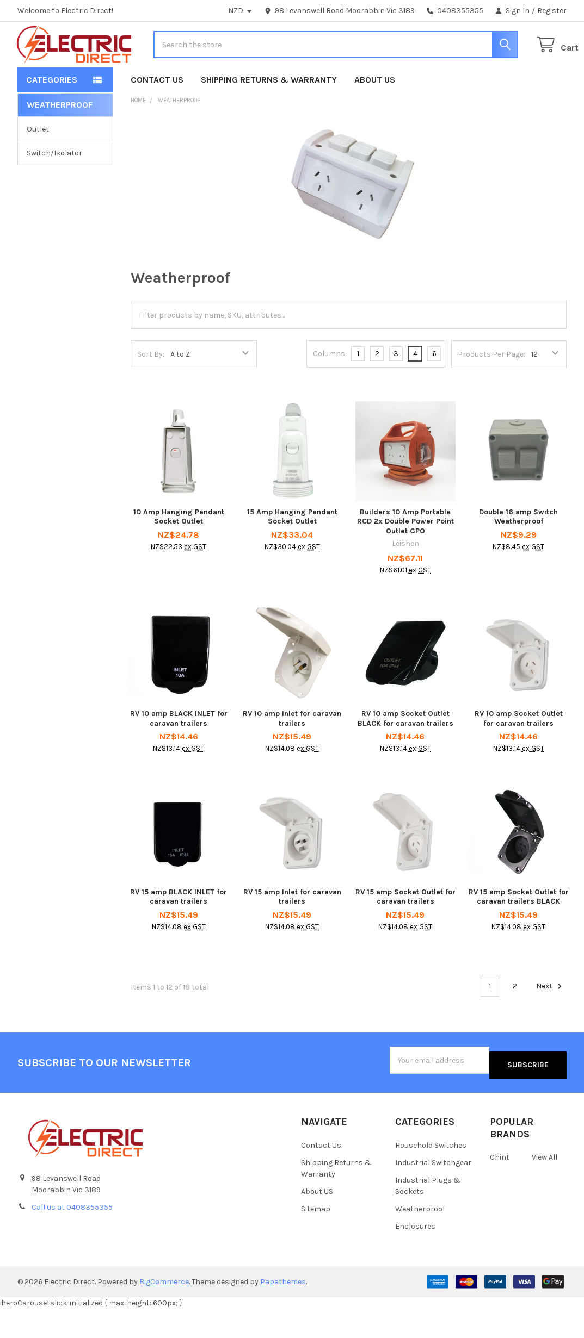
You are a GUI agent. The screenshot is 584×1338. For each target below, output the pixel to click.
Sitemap (315, 1238)
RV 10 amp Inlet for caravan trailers (292, 753)
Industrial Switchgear (433, 1192)
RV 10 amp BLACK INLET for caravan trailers (179, 753)
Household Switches (430, 1175)
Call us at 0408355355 (72, 1237)
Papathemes (283, 1311)
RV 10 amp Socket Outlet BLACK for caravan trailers (405, 753)
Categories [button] (51, 114)
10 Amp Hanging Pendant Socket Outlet (178, 551)
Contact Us (157, 114)
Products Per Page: (491, 389)
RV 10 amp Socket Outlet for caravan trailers (519, 753)
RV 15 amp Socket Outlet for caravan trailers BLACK (519, 931)
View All (544, 1187)
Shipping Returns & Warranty (269, 114)
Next (550, 1021)
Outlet (38, 164)
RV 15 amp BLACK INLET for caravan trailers (178, 931)
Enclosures (415, 1255)
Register (552, 10)
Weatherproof (420, 1238)
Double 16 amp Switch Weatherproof (518, 551)
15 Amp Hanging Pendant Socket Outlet (292, 551)
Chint (499, 1187)
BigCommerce (164, 1311)
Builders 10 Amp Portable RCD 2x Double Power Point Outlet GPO (405, 556)
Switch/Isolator (54, 187)
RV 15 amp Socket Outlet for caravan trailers (405, 931)
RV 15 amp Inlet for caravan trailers (292, 931)
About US (374, 114)
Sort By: (150, 389)
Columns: (330, 388)
